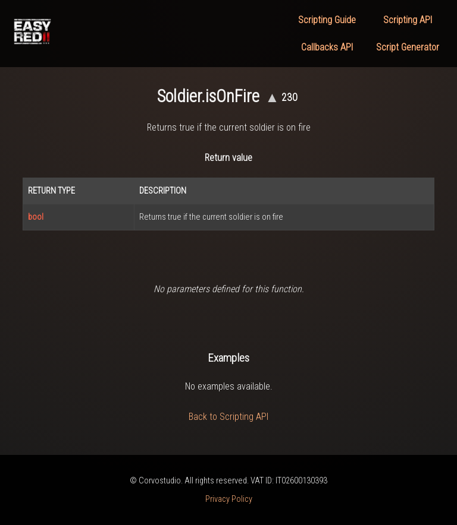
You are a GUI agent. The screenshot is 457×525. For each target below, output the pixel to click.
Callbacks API (327, 47)
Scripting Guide (327, 20)
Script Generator (407, 47)
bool (35, 217)
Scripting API (407, 20)
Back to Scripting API (228, 416)
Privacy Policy (228, 499)
